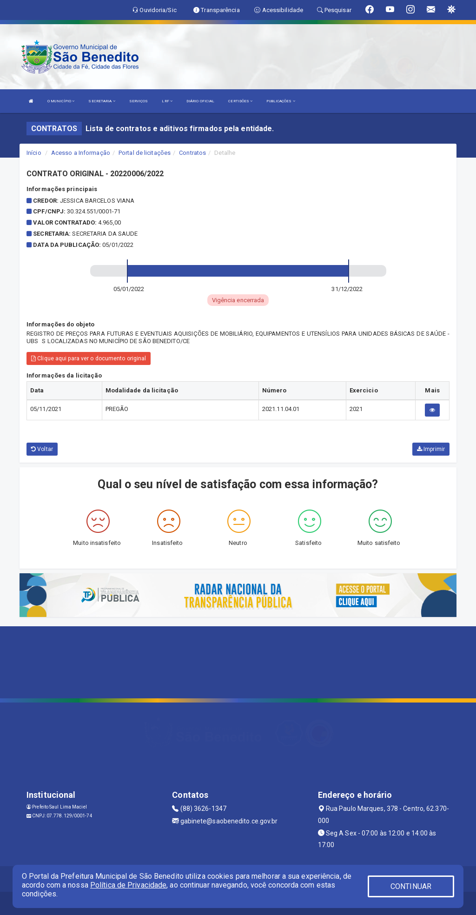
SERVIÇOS (138, 101)
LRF (167, 101)
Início (33, 152)
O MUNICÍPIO (60, 101)
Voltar (42, 449)
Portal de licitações (145, 152)
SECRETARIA (101, 101)
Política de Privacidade (128, 885)
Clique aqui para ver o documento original (88, 358)
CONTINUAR (410, 886)
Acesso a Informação (80, 152)
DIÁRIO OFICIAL (200, 101)
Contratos (192, 152)
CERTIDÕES (240, 101)
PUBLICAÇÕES (280, 101)
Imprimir (431, 449)
